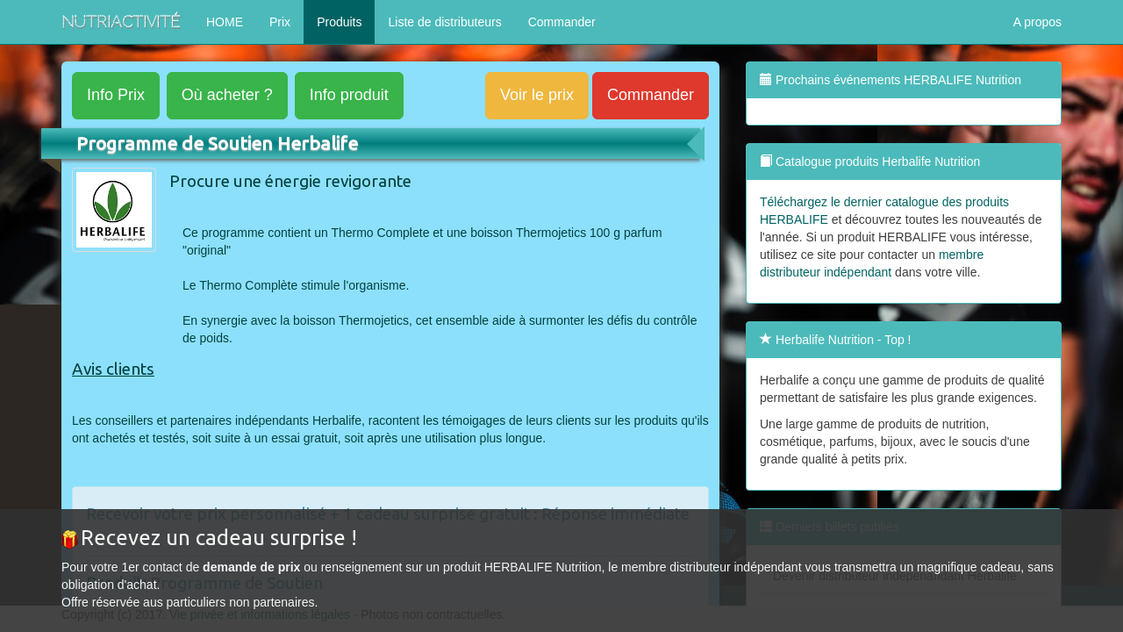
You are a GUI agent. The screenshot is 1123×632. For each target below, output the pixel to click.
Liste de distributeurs (444, 22)
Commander (562, 22)
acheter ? (227, 95)
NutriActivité (120, 21)
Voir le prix (537, 95)
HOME (224, 22)
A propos (1037, 22)
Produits (339, 22)
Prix (279, 22)
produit (349, 95)
